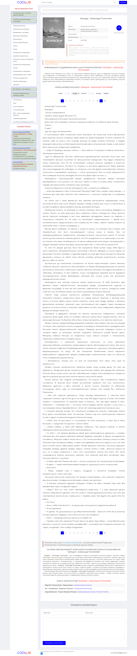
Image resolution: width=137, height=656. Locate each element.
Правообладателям (19, 118)
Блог (14, 103)
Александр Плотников (88, 26)
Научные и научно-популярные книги (23, 60)
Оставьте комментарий (72, 543)
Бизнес (15, 68)
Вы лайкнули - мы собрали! (21, 89)
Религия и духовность (20, 78)
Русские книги (47, 10)
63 (105, 100)
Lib (24, 2)
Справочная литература (21, 64)
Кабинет (123, 2)
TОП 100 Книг (17, 100)
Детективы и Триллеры (21, 32)
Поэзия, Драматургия (20, 42)
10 (97, 100)
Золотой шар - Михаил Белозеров (24, 150)
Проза (15, 46)
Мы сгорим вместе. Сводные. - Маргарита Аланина (23, 165)
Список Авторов (18, 110)
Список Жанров (18, 106)
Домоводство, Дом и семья (22, 74)
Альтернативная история (77, 10)
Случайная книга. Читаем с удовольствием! (22, 14)
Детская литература (20, 36)
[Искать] (114, 2)
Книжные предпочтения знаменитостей (21, 94)
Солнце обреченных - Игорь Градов (22, 135)
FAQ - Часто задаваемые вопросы (21, 114)
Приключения (17, 39)
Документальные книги (20, 56)
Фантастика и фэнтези (21, 29)
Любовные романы (19, 25)
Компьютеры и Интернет (21, 71)
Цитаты (16, 84)
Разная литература (20, 81)
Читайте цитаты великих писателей (22, 20)
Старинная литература (21, 52)
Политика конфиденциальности (23, 122)
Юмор (15, 49)
